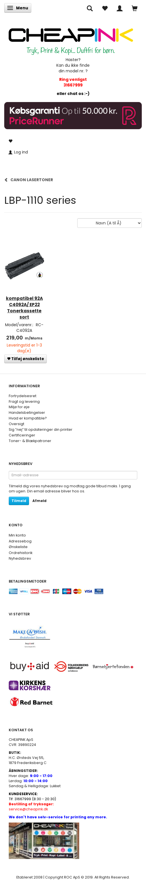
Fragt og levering (24, 401)
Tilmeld (19, 500)
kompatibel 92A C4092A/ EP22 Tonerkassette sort (24, 307)
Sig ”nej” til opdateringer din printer (40, 429)
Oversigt (16, 423)
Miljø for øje (19, 406)
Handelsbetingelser (27, 412)
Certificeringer (22, 435)
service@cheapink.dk (31, 807)
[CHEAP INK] (70, 38)
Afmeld (39, 500)
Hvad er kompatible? (28, 418)
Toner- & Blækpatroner (30, 440)
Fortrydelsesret (22, 395)
